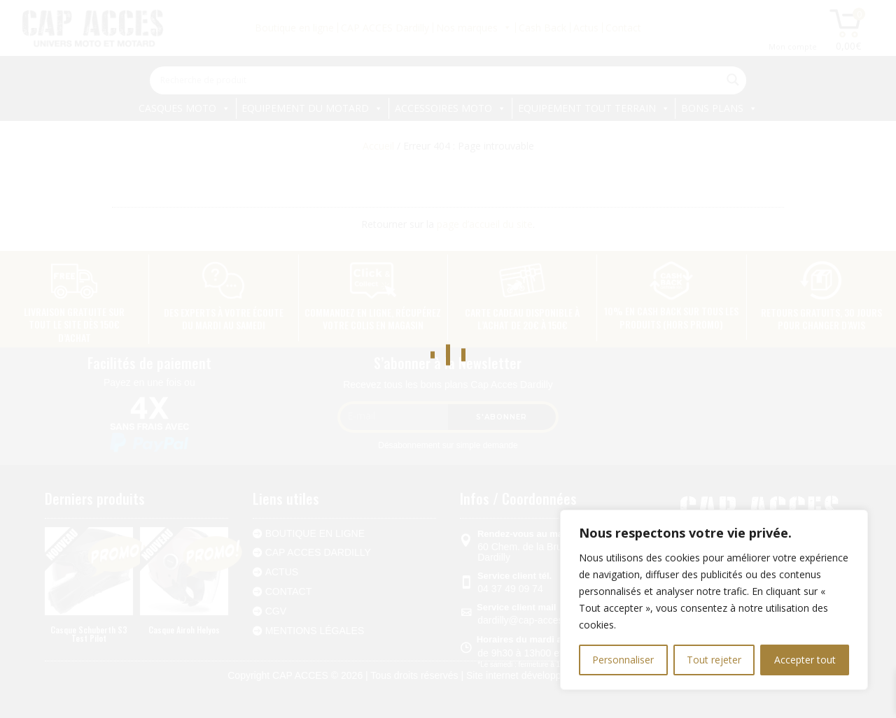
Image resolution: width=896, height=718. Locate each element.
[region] (714, 600)
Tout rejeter (714, 659)
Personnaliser (623, 659)
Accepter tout (805, 659)
